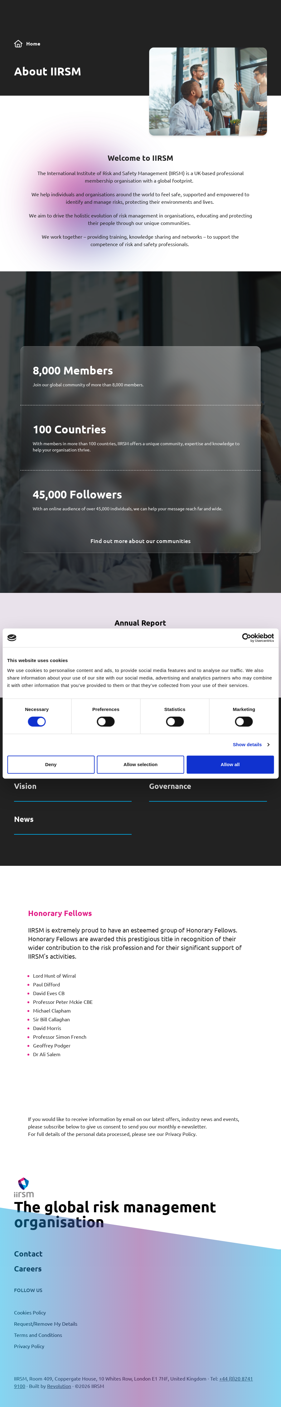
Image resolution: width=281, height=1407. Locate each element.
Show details (247, 744)
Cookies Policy (30, 1312)
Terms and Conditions (38, 1335)
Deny (51, 764)
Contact (28, 1253)
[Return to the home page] (24, 1187)
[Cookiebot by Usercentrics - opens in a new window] (246, 637)
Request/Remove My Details (45, 1323)
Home (27, 43)
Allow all (230, 764)
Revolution (59, 1386)
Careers (28, 1268)
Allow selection (140, 764)
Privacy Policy (180, 1134)
